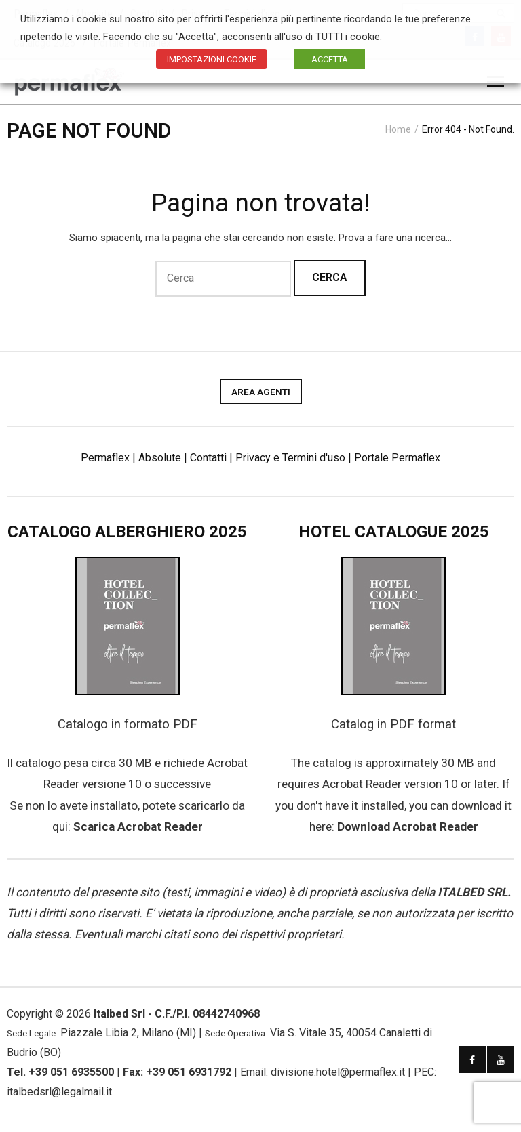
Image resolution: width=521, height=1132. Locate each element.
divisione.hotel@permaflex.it (338, 1072)
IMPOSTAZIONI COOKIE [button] (211, 59)
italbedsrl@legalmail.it (59, 1091)
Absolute (159, 457)
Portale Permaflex (397, 457)
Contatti (208, 457)
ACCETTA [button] (329, 59)
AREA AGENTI (260, 391)
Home (398, 129)
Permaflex (105, 457)
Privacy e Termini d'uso (290, 457)
